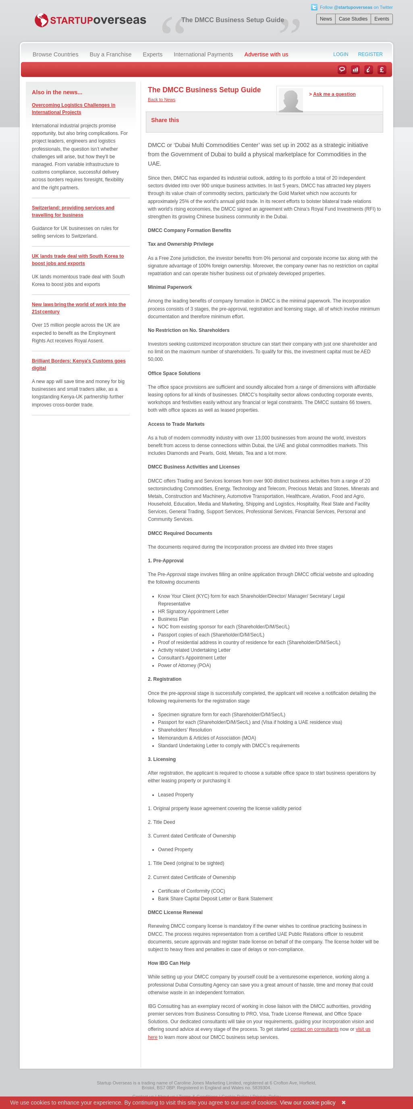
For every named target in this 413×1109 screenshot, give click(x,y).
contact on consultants (314, 1029)
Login (340, 54)
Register (370, 54)
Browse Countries (56, 54)
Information (368, 69)
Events (381, 19)
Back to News (161, 99)
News (326, 19)
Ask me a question (334, 94)
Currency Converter (382, 69)
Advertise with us (266, 54)
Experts (153, 54)
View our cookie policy (307, 1102)
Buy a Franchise (111, 54)
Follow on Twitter (356, 7)
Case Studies (353, 19)
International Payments (203, 54)
